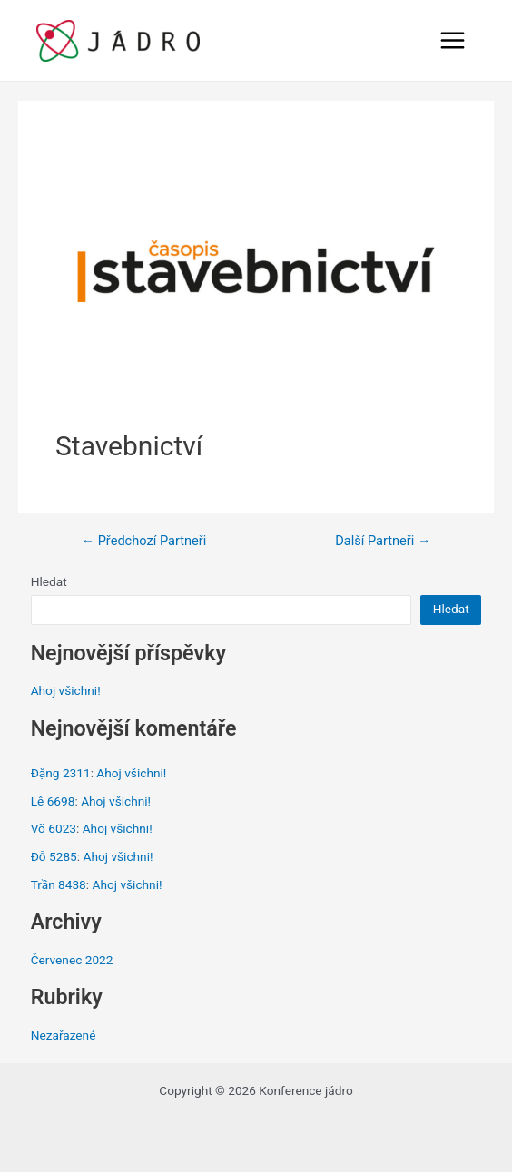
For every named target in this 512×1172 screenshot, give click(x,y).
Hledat (49, 581)
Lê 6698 (53, 801)
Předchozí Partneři (143, 541)
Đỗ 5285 (54, 856)
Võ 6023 (53, 828)
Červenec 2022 (72, 959)
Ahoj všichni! (66, 690)
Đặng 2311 (61, 773)
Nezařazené (63, 1035)
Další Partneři (382, 541)
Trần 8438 (58, 884)
